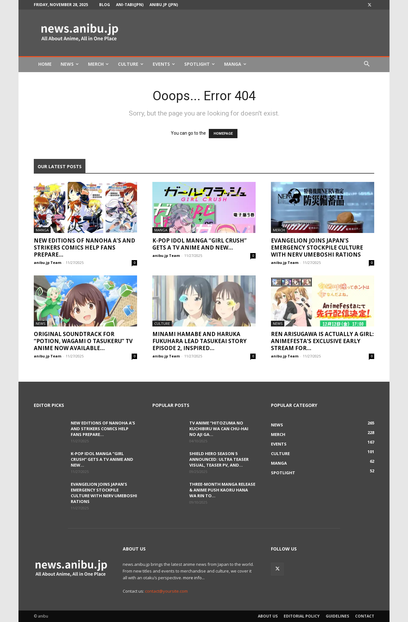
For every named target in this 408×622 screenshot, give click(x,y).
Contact (364, 616)
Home (45, 64)
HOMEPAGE (223, 133)
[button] (366, 65)
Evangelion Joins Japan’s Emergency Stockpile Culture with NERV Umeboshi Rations (317, 247)
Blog (104, 4)
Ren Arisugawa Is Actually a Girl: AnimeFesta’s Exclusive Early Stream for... (322, 341)
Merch (98, 64)
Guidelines (337, 616)
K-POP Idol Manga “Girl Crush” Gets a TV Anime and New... (199, 244)
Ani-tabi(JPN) (129, 4)
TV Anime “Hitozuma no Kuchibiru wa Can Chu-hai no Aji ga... (218, 428)
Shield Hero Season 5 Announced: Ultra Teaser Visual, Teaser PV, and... (219, 459)
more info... (194, 578)
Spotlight (199, 64)
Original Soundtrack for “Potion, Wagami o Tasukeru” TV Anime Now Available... (83, 341)
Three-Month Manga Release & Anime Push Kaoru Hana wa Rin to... (222, 489)
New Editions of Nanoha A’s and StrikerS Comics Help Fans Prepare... (84, 247)
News (70, 64)
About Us (268, 616)
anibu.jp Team (47, 262)
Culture (130, 64)
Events (164, 64)
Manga (235, 64)
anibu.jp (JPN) (163, 4)
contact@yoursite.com (166, 591)
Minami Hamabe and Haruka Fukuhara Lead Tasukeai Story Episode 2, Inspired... (199, 341)
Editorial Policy (302, 616)
